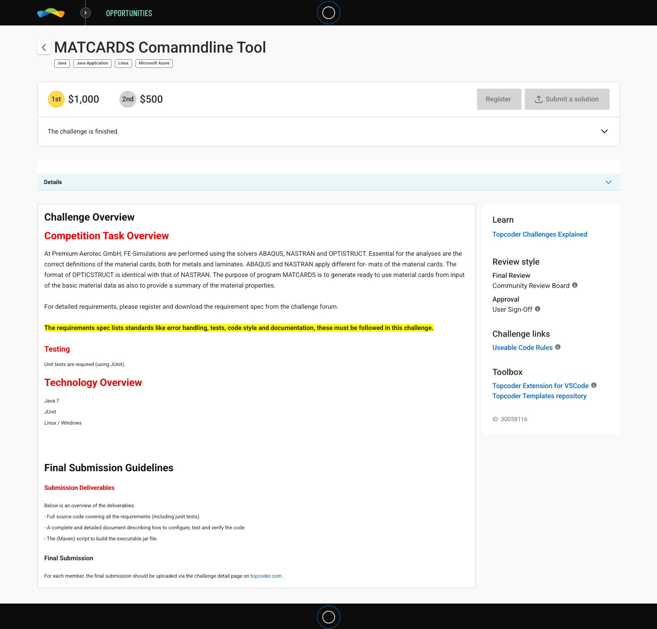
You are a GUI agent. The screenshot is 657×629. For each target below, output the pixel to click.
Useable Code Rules (523, 348)
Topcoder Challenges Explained (540, 234)
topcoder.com (266, 576)
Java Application (92, 63)
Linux (123, 63)
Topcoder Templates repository (540, 396)
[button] (604, 132)
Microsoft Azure (154, 63)
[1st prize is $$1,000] (56, 99)
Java (62, 63)
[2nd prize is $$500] (127, 99)
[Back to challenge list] (44, 47)
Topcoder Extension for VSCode (541, 386)
